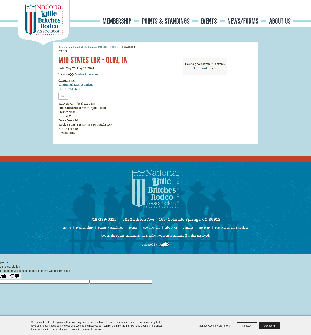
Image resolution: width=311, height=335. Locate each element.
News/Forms (242, 21)
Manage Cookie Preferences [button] (214, 325)
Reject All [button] (247, 325)
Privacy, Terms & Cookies (231, 227)
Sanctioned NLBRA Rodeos (82, 47)
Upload (202, 68)
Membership (116, 21)
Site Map (204, 227)
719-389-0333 (104, 219)
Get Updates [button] (281, 13)
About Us (280, 21)
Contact (188, 227)
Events (208, 21)
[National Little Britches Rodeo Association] (44, 23)
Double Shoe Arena (87, 74)
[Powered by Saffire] (164, 244)
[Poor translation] (14, 276)
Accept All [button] (269, 325)
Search (269, 13)
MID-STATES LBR (107, 47)
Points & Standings (166, 21)
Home (67, 227)
